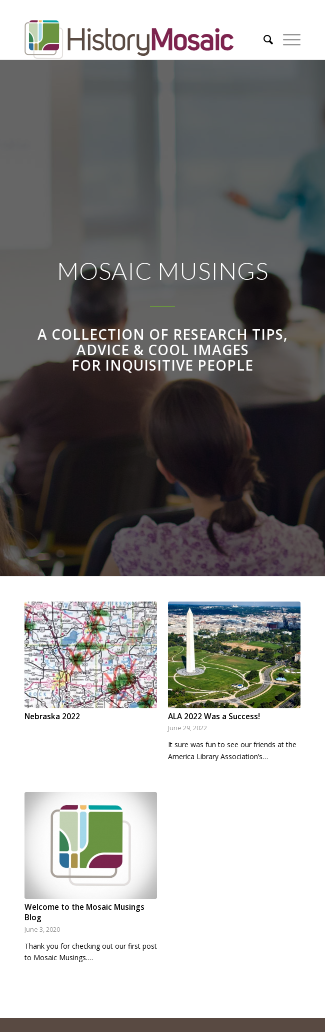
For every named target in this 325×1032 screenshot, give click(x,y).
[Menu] (286, 39)
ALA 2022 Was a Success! (214, 716)
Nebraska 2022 (52, 716)
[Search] (263, 39)
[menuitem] (263, 39)
